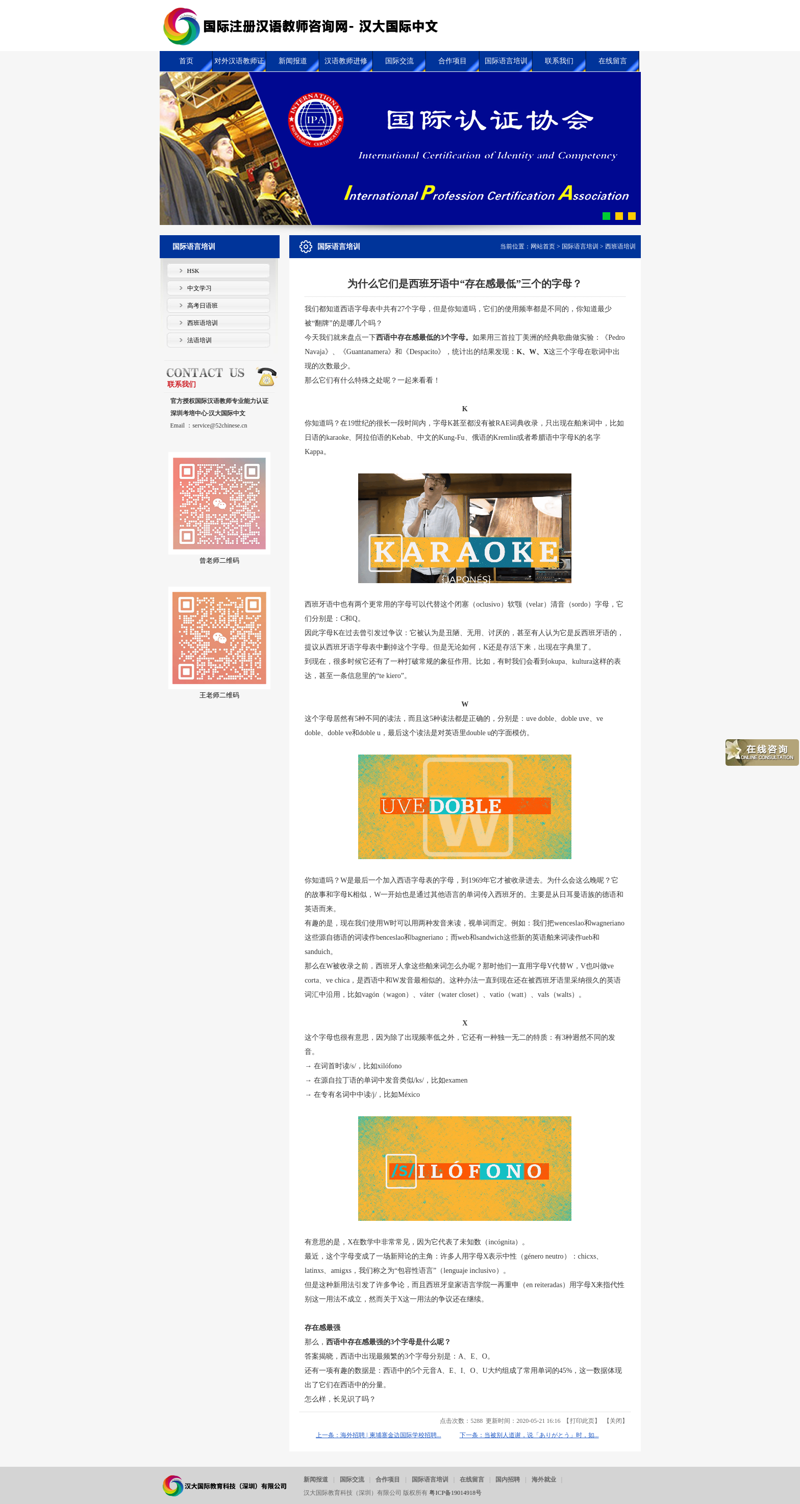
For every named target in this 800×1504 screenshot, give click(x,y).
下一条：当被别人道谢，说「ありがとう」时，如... (529, 1435)
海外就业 (544, 1479)
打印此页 (582, 1420)
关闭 (616, 1420)
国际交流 (352, 1479)
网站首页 (543, 246)
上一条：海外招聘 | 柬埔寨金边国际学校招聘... (378, 1435)
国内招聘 (507, 1479)
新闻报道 (316, 1479)
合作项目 (388, 1479)
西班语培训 (620, 246)
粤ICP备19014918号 (455, 1492)
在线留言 (472, 1479)
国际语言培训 (580, 246)
